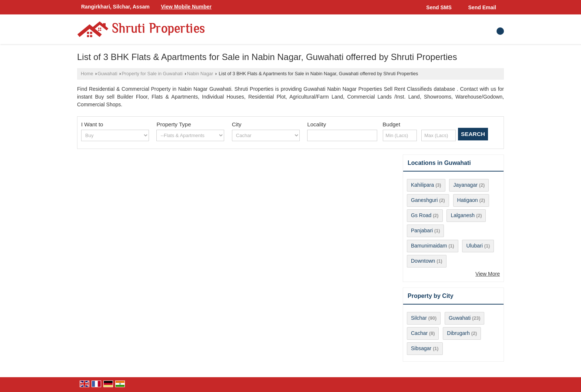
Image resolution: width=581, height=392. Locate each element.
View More (487, 274)
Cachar (419, 333)
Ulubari (474, 246)
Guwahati (107, 73)
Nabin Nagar (200, 73)
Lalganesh (463, 215)
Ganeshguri (424, 200)
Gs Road (421, 215)
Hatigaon (467, 200)
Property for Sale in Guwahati (152, 73)
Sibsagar (421, 348)
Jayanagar (465, 185)
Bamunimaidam (429, 246)
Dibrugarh (458, 333)
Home (87, 73)
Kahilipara (422, 185)
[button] (186, 7)
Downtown (423, 261)
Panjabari (422, 230)
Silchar (419, 318)
